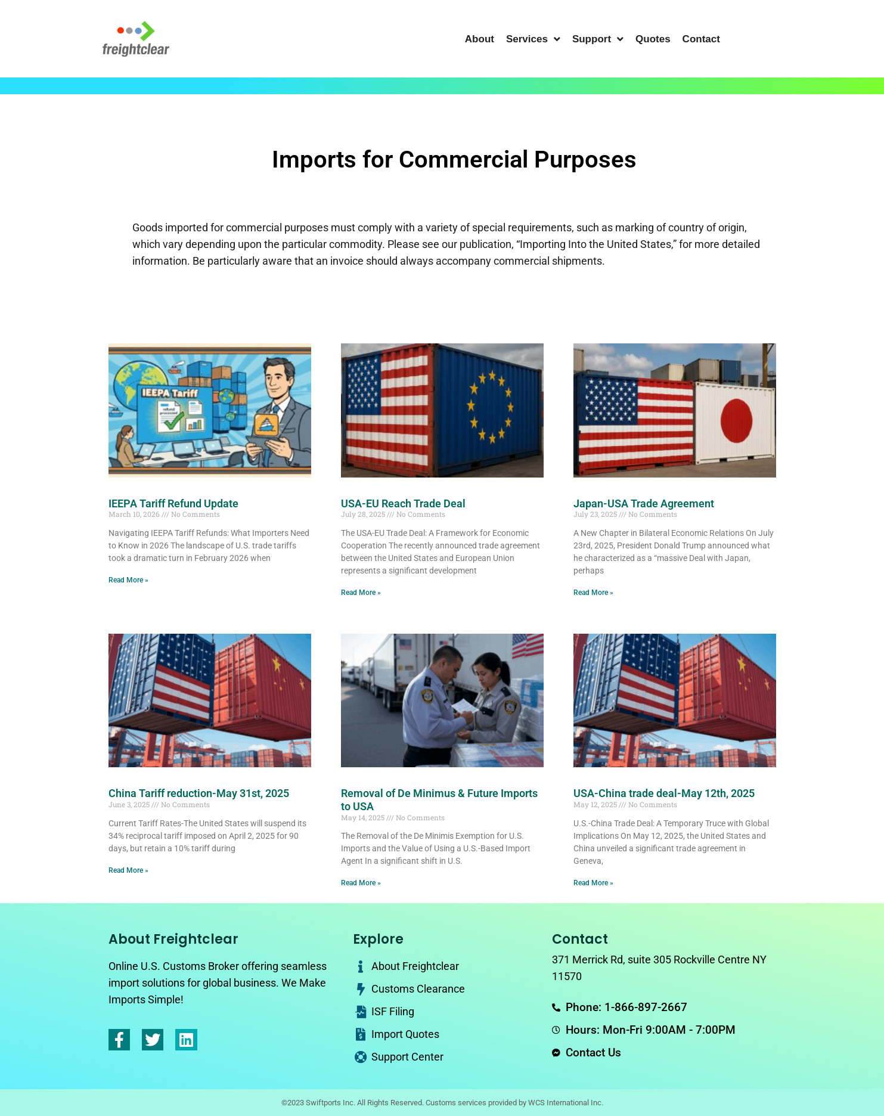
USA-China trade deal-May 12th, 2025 (664, 793)
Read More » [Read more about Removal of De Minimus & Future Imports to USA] (361, 883)
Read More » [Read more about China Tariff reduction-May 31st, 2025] (128, 870)
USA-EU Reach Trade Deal (403, 503)
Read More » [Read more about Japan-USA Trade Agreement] (593, 592)
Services (533, 39)
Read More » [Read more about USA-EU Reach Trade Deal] (361, 592)
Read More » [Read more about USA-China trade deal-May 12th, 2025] (593, 883)
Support (598, 39)
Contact (701, 39)
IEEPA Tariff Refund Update (173, 503)
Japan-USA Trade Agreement (643, 503)
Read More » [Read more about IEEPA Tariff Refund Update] (128, 580)
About (479, 39)
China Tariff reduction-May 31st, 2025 (198, 793)
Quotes (653, 39)
